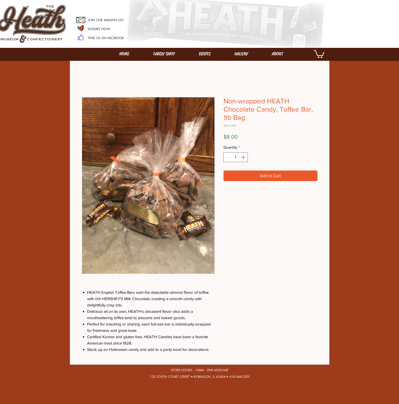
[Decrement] (227, 157)
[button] (319, 53)
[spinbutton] (235, 157)
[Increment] (243, 157)
